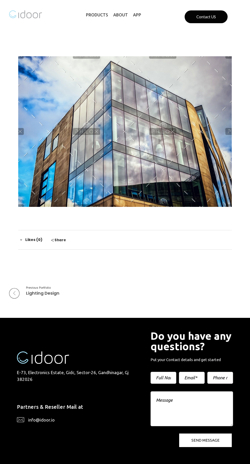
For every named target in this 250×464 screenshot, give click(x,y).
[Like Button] (21, 240)
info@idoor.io (41, 419)
